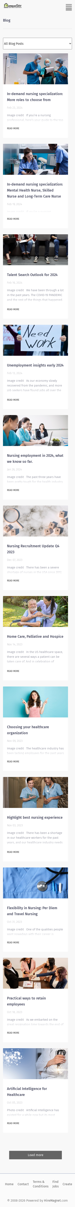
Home (9, 1184)
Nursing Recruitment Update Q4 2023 (33, 549)
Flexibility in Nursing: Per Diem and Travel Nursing (32, 911)
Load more (35, 1155)
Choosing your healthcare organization (28, 730)
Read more (13, 128)
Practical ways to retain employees (26, 1001)
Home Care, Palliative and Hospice (35, 636)
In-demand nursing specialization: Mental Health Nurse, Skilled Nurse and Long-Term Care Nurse (35, 190)
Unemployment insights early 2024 (35, 365)
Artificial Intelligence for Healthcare (27, 1092)
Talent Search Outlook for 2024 (32, 275)
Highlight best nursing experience (35, 817)
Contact (23, 1184)
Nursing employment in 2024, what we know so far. (35, 458)
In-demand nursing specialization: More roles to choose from (35, 97)
